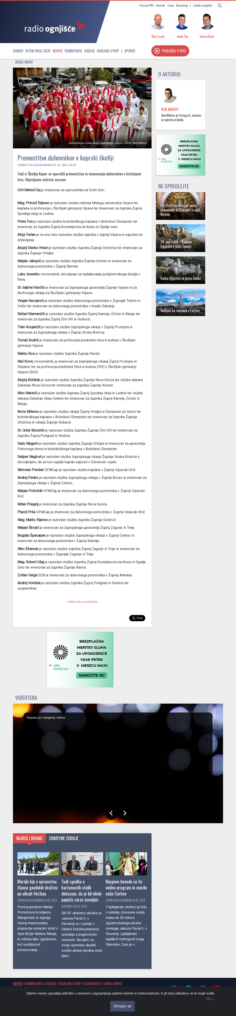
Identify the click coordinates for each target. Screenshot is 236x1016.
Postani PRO (146, 5)
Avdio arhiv (24, 62)
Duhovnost (92, 983)
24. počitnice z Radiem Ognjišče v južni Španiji (176, 244)
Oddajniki (44, 996)
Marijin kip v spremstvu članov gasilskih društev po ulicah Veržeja (37, 887)
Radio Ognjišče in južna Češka (180, 278)
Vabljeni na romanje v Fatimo (180, 310)
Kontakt (160, 5)
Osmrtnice (20, 991)
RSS (57, 996)
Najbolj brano (29, 838)
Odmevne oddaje (63, 838)
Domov (18, 51)
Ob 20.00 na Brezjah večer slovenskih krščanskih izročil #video (180, 210)
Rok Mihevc (169, 109)
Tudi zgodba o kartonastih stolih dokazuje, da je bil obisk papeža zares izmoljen (81, 890)
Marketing (182, 5)
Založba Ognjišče (202, 5)
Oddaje (89, 51)
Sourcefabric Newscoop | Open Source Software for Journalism (175, 1008)
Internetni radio (23, 996)
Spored (129, 51)
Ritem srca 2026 (38, 51)
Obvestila (37, 991)
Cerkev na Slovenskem (34, 165)
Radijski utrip (108, 51)
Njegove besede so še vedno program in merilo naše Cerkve (126, 887)
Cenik (170, 5)
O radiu (134, 991)
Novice (58, 51)
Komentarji (73, 51)
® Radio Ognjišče (55, 1008)
